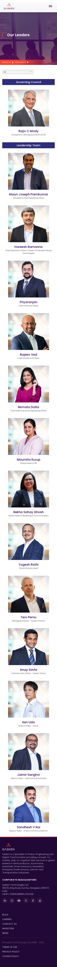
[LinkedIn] (4, 900)
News (5, 933)
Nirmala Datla (28, 407)
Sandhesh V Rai (28, 827)
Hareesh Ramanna (28, 247)
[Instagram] (11, 900)
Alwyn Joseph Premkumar (28, 194)
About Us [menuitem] (6, 62)
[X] (25, 900)
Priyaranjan (28, 302)
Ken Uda (28, 722)
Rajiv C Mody (29, 131)
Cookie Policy (10, 956)
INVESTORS (8, 928)
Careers (7, 919)
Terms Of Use (9, 947)
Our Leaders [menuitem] (20, 62)
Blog (5, 914)
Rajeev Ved (28, 354)
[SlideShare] (39, 900)
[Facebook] (32, 900)
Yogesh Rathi (28, 564)
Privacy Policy (10, 951)
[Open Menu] (51, 6)
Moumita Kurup (28, 459)
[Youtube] (18, 900)
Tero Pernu (28, 617)
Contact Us (9, 923)
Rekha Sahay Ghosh (28, 512)
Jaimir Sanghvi (28, 775)
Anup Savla (28, 670)
